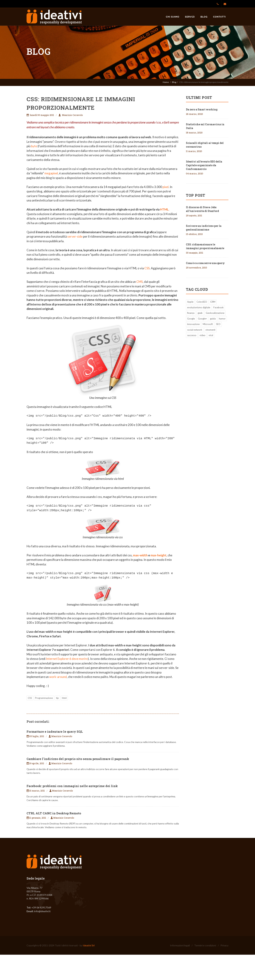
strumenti (210, 329)
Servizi (190, 16)
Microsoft (208, 324)
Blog (203, 16)
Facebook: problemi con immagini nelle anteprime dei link (72, 786)
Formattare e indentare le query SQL (55, 731)
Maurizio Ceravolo (72, 115)
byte (34, 146)
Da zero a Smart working (201, 109)
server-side (75, 236)
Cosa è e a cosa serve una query (205, 263)
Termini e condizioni (205, 945)
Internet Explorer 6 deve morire (67, 659)
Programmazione (44, 698)
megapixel (51, 173)
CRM (212, 301)
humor (222, 318)
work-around (58, 677)
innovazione (193, 324)
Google (191, 318)
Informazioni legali (180, 945)
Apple (190, 301)
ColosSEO (202, 301)
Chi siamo (172, 16)
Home (166, 82)
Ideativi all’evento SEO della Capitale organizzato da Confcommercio (204, 165)
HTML (164, 209)
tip (57, 698)
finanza (190, 312)
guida (213, 318)
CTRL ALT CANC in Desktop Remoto (54, 813)
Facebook (218, 307)
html (64, 698)
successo (191, 335)
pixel (166, 187)
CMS (139, 281)
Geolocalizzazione (215, 312)
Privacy (224, 945)
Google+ (202, 318)
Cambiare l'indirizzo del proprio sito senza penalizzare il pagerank (78, 759)
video (202, 335)
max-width (140, 555)
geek (200, 312)
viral (211, 335)
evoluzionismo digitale (198, 307)
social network (194, 329)
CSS (147, 268)
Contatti (219, 16)
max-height (158, 555)
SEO (218, 324)
